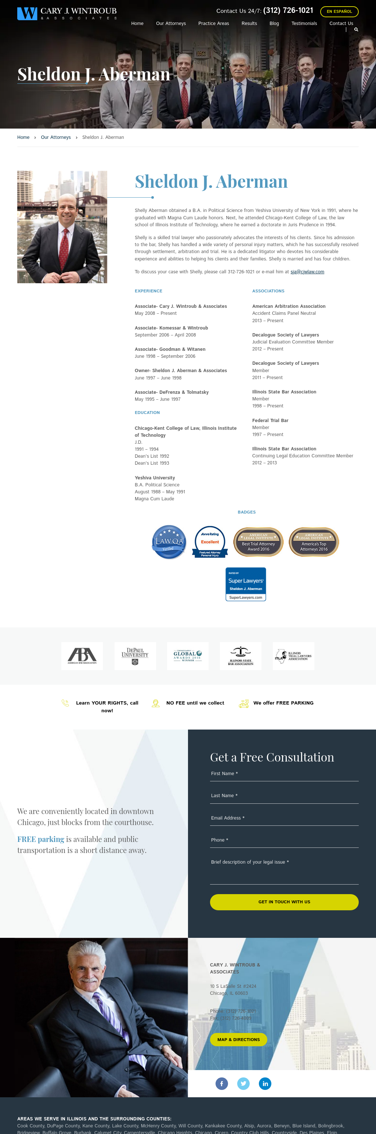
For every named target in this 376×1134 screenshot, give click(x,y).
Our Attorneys (171, 23)
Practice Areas (213, 23)
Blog (274, 23)
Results (249, 23)
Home (137, 23)
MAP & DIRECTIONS (238, 1040)
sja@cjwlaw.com (308, 272)
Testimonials (304, 23)
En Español (339, 12)
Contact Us (341, 23)
